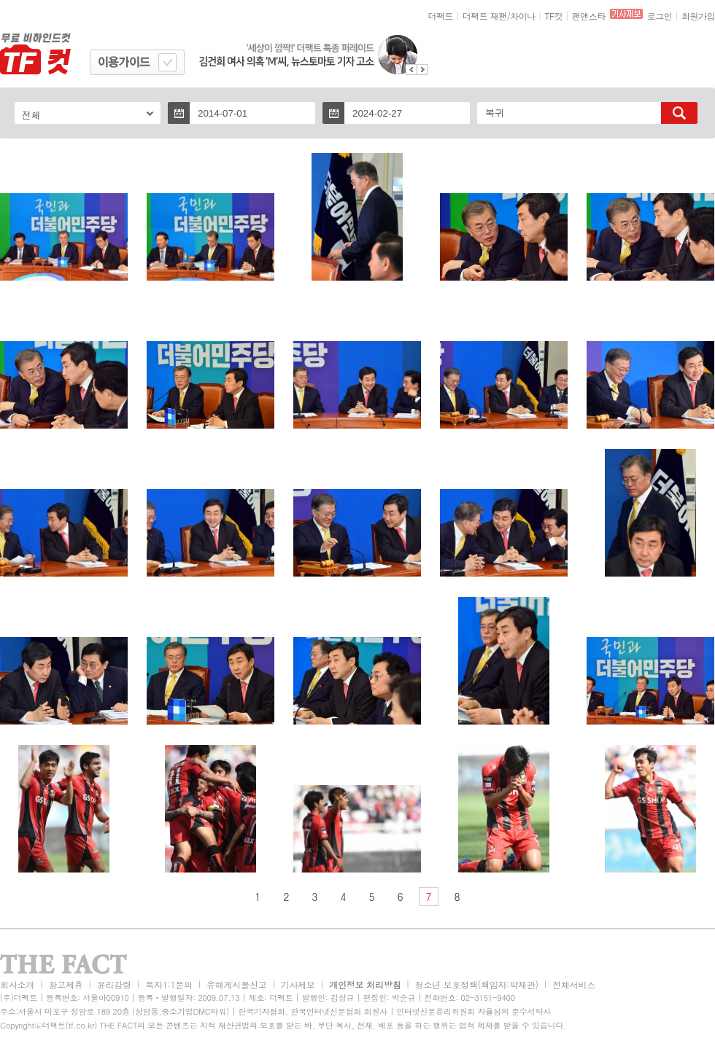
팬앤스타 (589, 15)
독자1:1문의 (169, 984)
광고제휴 (65, 984)
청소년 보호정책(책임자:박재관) (476, 984)
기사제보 (298, 984)
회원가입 (698, 15)
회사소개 (17, 984)
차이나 (523, 15)
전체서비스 (573, 984)
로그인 (660, 15)
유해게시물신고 (236, 984)
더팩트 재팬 (485, 15)
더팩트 (441, 15)
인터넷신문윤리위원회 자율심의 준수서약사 (473, 1011)
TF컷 (553, 15)
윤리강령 (114, 984)
